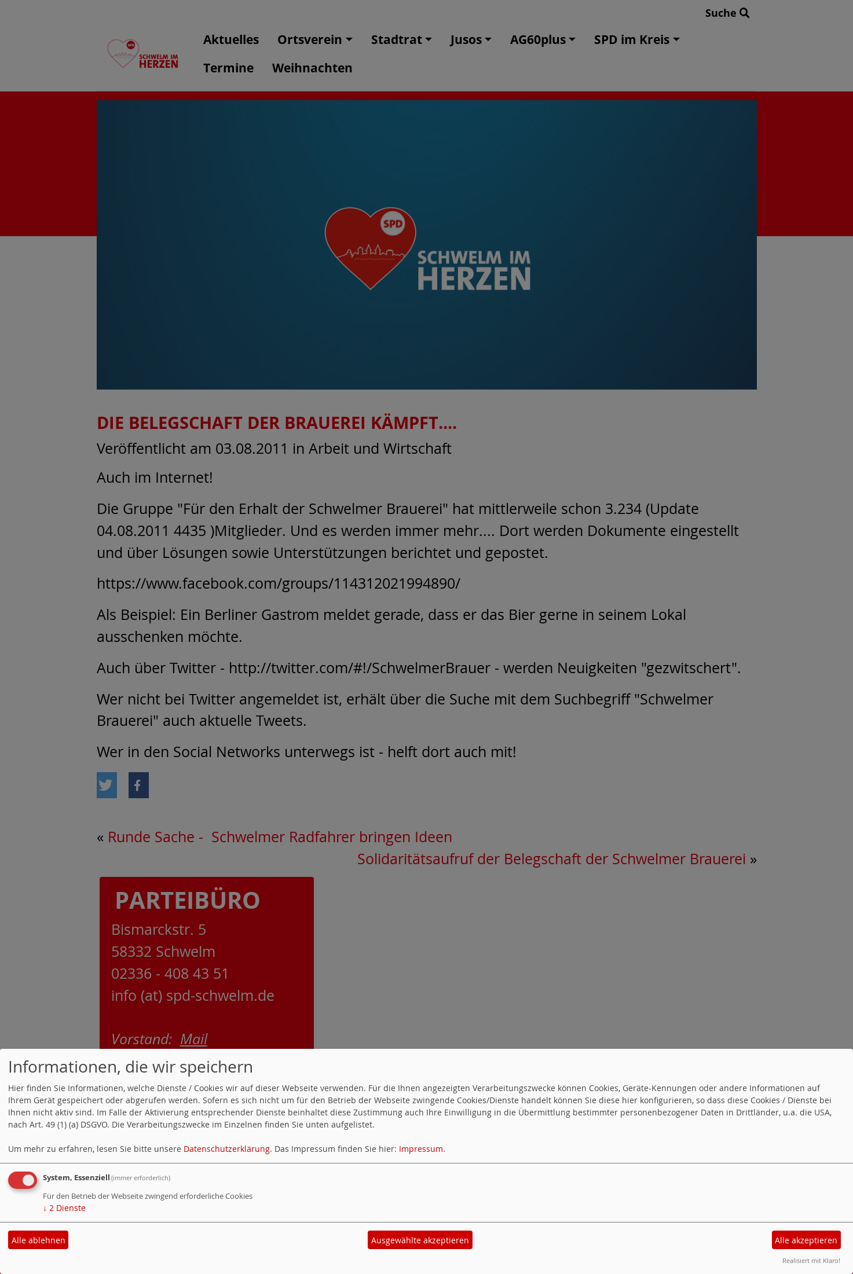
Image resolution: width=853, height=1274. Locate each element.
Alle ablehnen (38, 1240)
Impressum (421, 1148)
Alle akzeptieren (806, 1240)
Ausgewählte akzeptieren (420, 1240)
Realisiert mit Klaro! (811, 1260)
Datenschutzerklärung (227, 1148)
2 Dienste (64, 1207)
